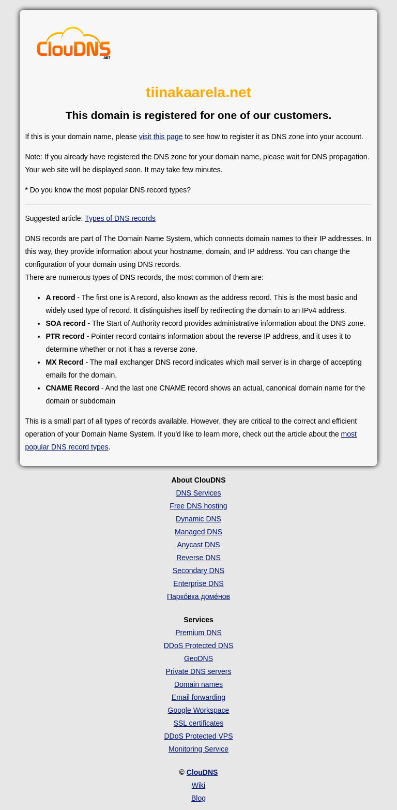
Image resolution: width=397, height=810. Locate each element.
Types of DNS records (120, 218)
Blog (198, 798)
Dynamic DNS (198, 519)
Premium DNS (198, 632)
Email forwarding (198, 697)
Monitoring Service (198, 749)
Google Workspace (199, 710)
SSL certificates (199, 723)
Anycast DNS (198, 545)
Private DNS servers (199, 671)
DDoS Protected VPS (198, 736)
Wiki (198, 785)
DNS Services (198, 493)
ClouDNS (202, 772)
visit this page (161, 136)
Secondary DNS (198, 570)
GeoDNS (198, 658)
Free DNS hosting (198, 506)
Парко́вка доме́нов (198, 596)
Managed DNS (198, 532)
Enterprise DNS (198, 583)
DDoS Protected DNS (199, 645)
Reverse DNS (198, 557)
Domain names (198, 684)
